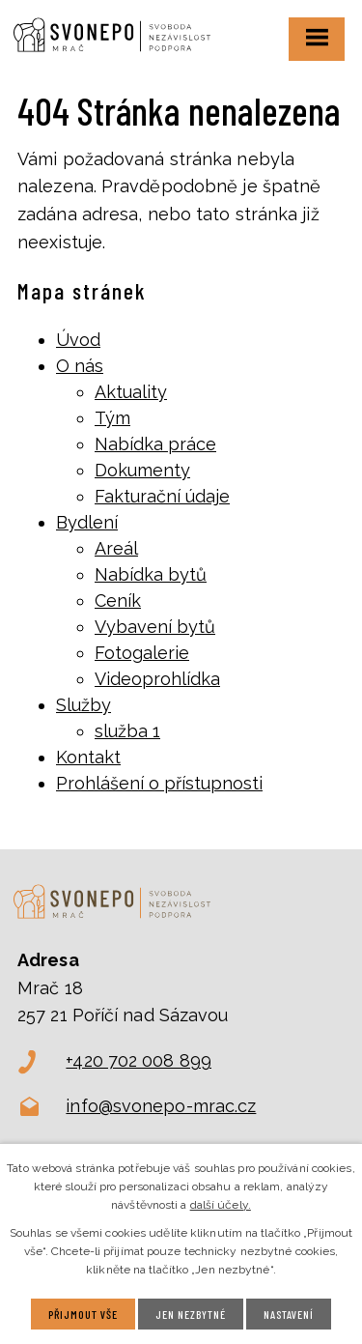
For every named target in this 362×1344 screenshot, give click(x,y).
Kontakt (88, 757)
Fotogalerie (142, 653)
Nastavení (289, 1314)
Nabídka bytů (151, 574)
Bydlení (87, 522)
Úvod (78, 339)
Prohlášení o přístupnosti (159, 783)
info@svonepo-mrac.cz (161, 1106)
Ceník (118, 600)
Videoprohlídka (157, 679)
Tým (112, 418)
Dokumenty (142, 470)
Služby (83, 705)
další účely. (220, 1205)
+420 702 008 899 (138, 1060)
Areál (116, 548)
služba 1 (127, 731)
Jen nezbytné (190, 1314)
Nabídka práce (155, 444)
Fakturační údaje (162, 496)
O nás (79, 366)
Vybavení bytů (155, 626)
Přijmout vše (83, 1314)
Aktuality (131, 392)
